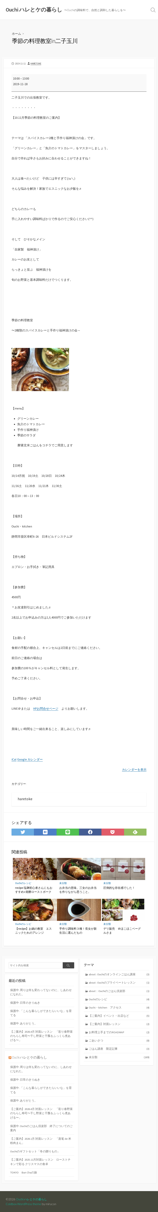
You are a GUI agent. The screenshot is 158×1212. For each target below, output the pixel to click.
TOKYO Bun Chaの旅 (24, 1172)
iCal (14, 759)
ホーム (16, 33)
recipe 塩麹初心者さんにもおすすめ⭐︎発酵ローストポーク (33, 889)
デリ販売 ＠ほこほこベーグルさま (122, 930)
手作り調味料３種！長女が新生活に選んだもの (78, 930)
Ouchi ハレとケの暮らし (29, 1057)
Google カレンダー (30, 759)
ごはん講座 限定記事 (119, 1049)
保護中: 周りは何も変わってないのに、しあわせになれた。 (41, 992)
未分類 (63, 883)
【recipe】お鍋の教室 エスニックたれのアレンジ (33, 930)
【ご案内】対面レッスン (119, 1024)
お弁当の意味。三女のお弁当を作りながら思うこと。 (78, 889)
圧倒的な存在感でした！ (119, 887)
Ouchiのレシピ (23, 883)
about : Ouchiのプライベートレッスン (119, 982)
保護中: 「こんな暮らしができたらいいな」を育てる (41, 1013)
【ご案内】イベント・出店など (119, 1016)
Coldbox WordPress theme (23, 1203)
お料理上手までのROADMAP (119, 1033)
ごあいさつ (119, 1041)
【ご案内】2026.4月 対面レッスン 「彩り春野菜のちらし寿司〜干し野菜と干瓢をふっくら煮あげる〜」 (41, 1036)
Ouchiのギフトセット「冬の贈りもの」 (35, 1151)
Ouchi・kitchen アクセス (119, 1007)
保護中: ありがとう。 (23, 1023)
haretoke (35, 63)
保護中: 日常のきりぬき (25, 1002)
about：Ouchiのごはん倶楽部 (119, 991)
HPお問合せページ (46, 708)
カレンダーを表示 (134, 769)
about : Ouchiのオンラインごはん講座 (119, 974)
